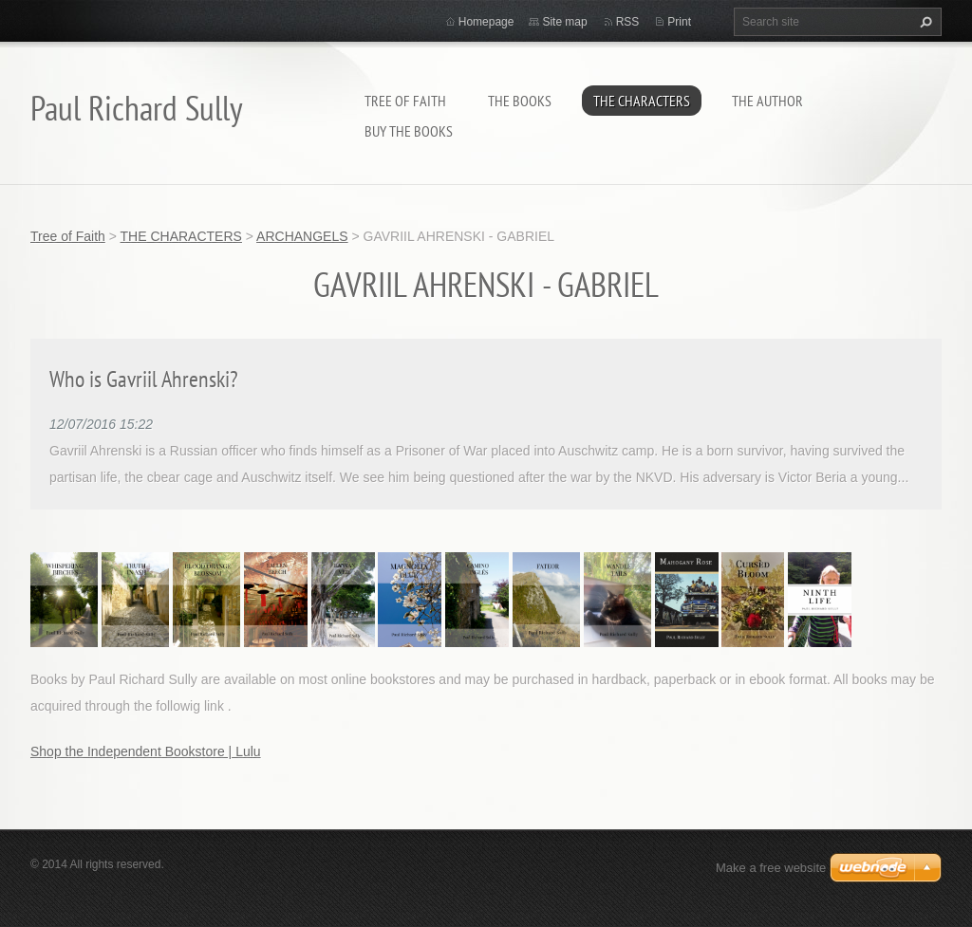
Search (923, 22)
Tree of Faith (405, 100)
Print (679, 21)
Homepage (486, 21)
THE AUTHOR (767, 100)
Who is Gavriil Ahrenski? (143, 379)
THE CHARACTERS (641, 100)
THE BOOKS (519, 100)
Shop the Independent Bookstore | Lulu (145, 751)
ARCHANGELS (301, 236)
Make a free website (771, 868)
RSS (628, 21)
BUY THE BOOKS (408, 130)
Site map (564, 21)
